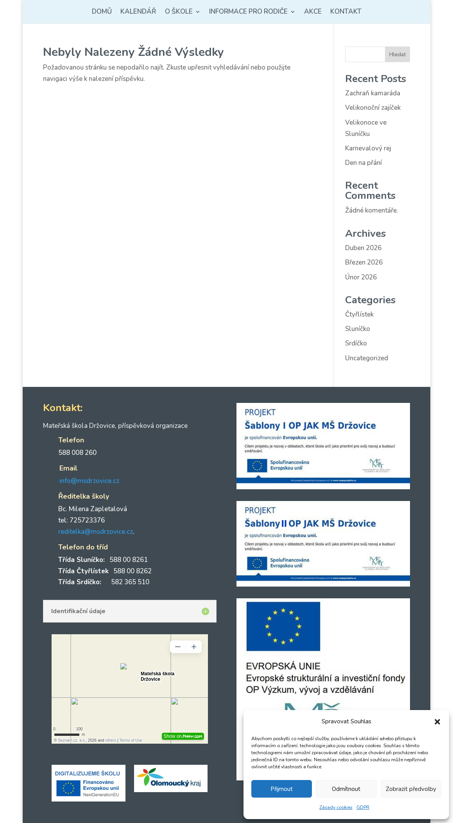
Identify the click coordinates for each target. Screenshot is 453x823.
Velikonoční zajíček (373, 107)
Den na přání (363, 162)
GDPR (362, 807)
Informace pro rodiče (248, 12)
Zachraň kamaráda (372, 93)
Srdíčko (356, 343)
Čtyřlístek (359, 314)
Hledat (397, 54)
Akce (313, 12)
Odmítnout (346, 789)
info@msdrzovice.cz (89, 480)
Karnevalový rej (368, 148)
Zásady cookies (336, 807)
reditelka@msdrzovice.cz (95, 531)
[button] (437, 722)
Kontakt (346, 12)
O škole (179, 12)
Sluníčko (357, 328)
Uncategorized (366, 358)
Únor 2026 (361, 277)
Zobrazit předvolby (411, 789)
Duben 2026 (363, 247)
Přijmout (281, 789)
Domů (102, 12)
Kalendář (138, 12)
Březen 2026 (364, 262)
